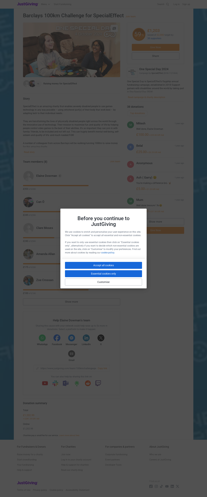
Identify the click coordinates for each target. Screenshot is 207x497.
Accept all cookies (103, 265)
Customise (103, 281)
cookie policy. (108, 252)
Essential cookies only (103, 273)
